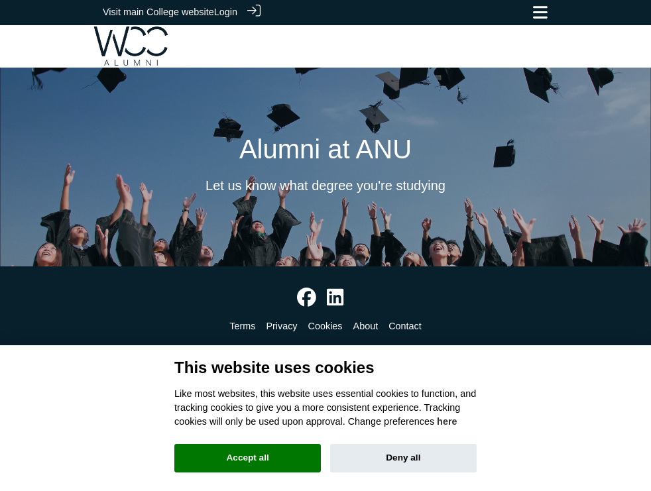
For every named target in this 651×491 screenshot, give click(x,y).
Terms (242, 325)
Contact (405, 325)
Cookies (325, 325)
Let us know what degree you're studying (325, 185)
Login (225, 12)
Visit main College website (158, 12)
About (366, 325)
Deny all (403, 458)
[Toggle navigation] (540, 12)
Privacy (281, 325)
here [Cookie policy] (447, 421)
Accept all (248, 458)
